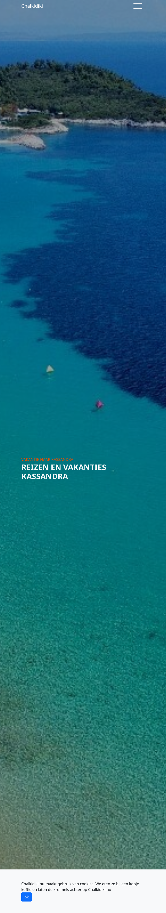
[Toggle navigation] (138, 6)
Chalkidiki (32, 6)
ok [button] (26, 897)
